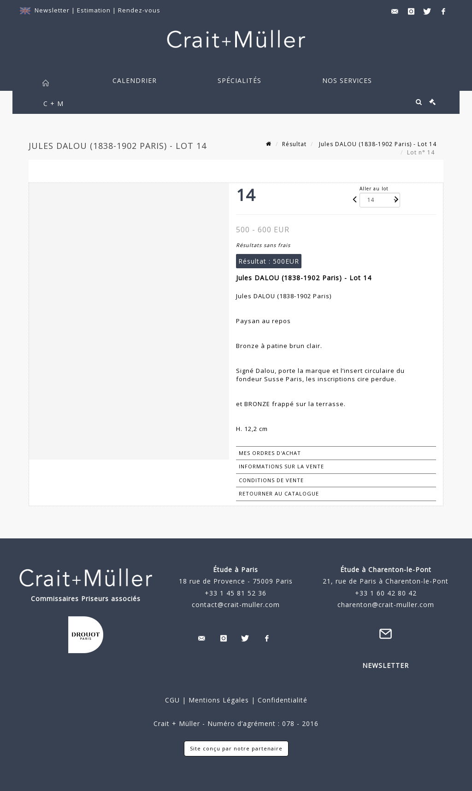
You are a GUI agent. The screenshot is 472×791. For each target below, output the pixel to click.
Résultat (294, 144)
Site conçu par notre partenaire (236, 748)
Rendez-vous (139, 10)
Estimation (94, 10)
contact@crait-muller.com (236, 604)
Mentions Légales (219, 700)
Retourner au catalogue (279, 493)
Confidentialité (281, 700)
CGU (172, 700)
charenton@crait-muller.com (385, 604)
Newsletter (52, 10)
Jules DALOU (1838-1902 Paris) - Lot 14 (377, 144)
